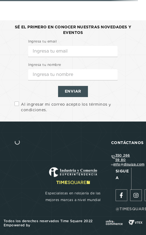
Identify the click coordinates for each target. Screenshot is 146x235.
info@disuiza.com (128, 164)
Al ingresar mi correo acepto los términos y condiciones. (66, 107)
